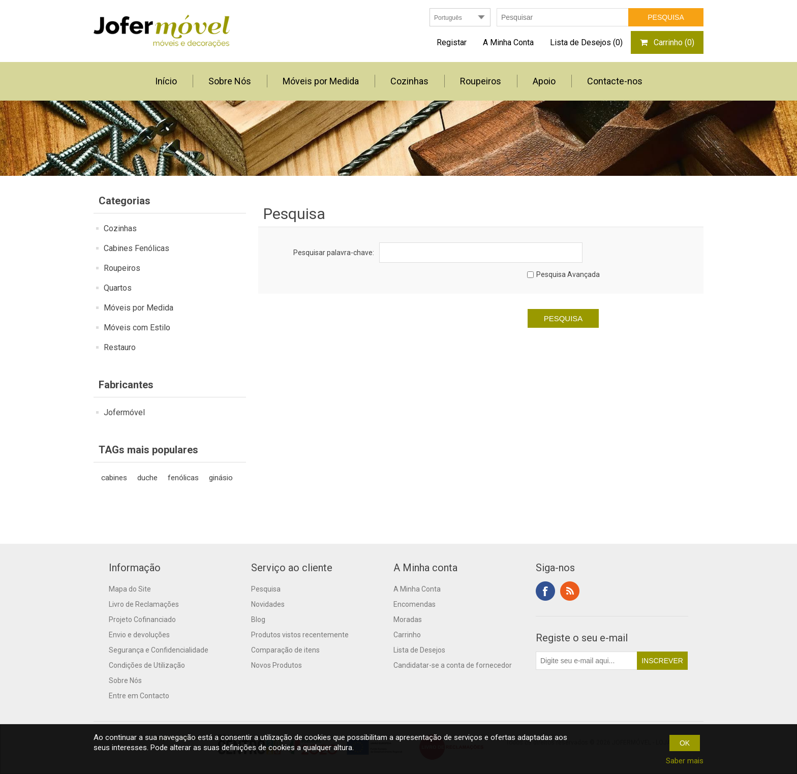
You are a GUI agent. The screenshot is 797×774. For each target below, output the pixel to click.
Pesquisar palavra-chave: (333, 253)
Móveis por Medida (138, 308)
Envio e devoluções (139, 635)
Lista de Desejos (419, 650)
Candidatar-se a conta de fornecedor (452, 665)
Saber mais (684, 760)
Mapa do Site (130, 589)
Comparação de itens (285, 650)
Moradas (407, 619)
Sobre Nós (125, 680)
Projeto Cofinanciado (142, 619)
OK (685, 743)
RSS (569, 591)
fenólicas (183, 477)
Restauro (120, 347)
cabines (114, 477)
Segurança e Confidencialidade (158, 650)
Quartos (118, 288)
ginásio (221, 477)
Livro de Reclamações (144, 604)
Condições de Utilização (147, 665)
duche (147, 477)
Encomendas (414, 604)
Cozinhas (120, 228)
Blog (258, 619)
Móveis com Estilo (137, 327)
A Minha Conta (508, 42)
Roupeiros (122, 268)
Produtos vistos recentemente (300, 635)
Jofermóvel (124, 412)
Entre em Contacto (139, 696)
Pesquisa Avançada (568, 274)
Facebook (545, 591)
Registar (452, 42)
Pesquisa (266, 589)
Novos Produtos (276, 665)
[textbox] (563, 17)
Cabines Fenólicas (136, 248)
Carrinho (407, 635)
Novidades (268, 604)
